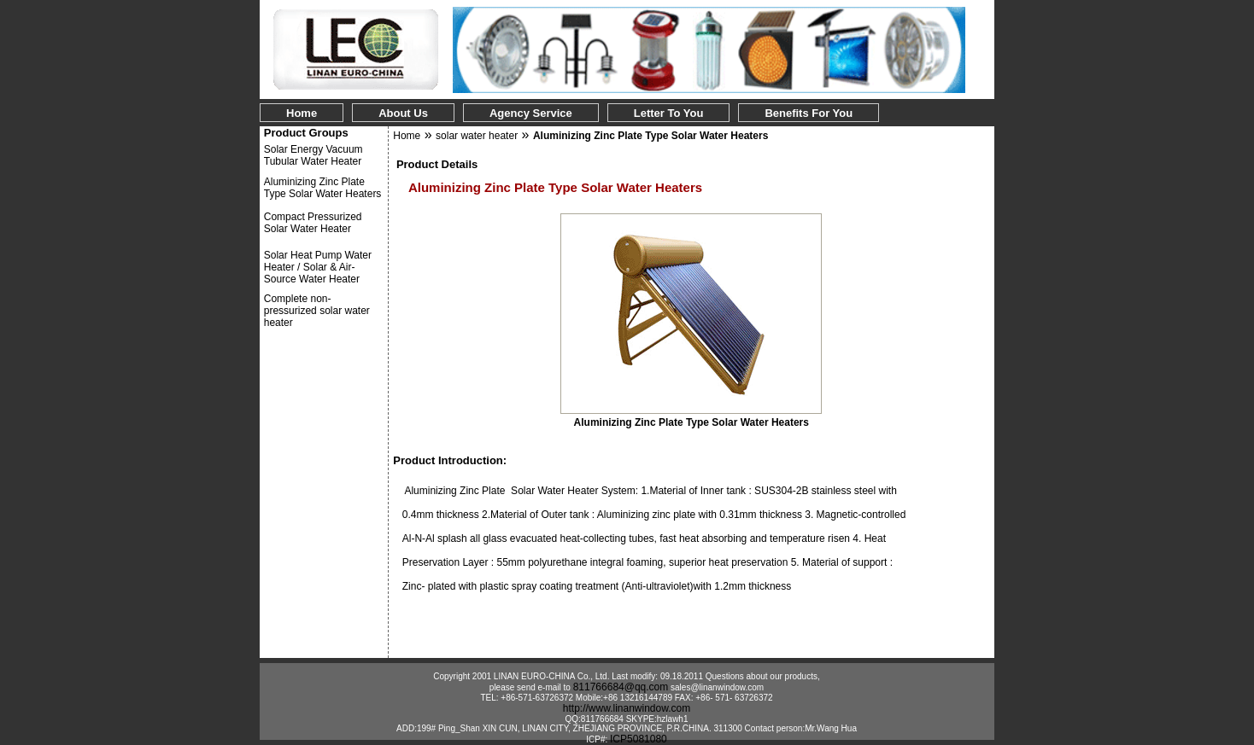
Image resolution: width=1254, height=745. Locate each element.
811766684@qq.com (621, 687)
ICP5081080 (638, 739)
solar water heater (477, 136)
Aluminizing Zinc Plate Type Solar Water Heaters (323, 188)
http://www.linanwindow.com (626, 708)
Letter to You (669, 113)
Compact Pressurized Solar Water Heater (313, 223)
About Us (403, 113)
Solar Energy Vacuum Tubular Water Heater (313, 155)
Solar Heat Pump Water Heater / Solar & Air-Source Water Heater (318, 267)
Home (301, 113)
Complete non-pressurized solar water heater (317, 311)
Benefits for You (809, 113)
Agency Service (530, 113)
